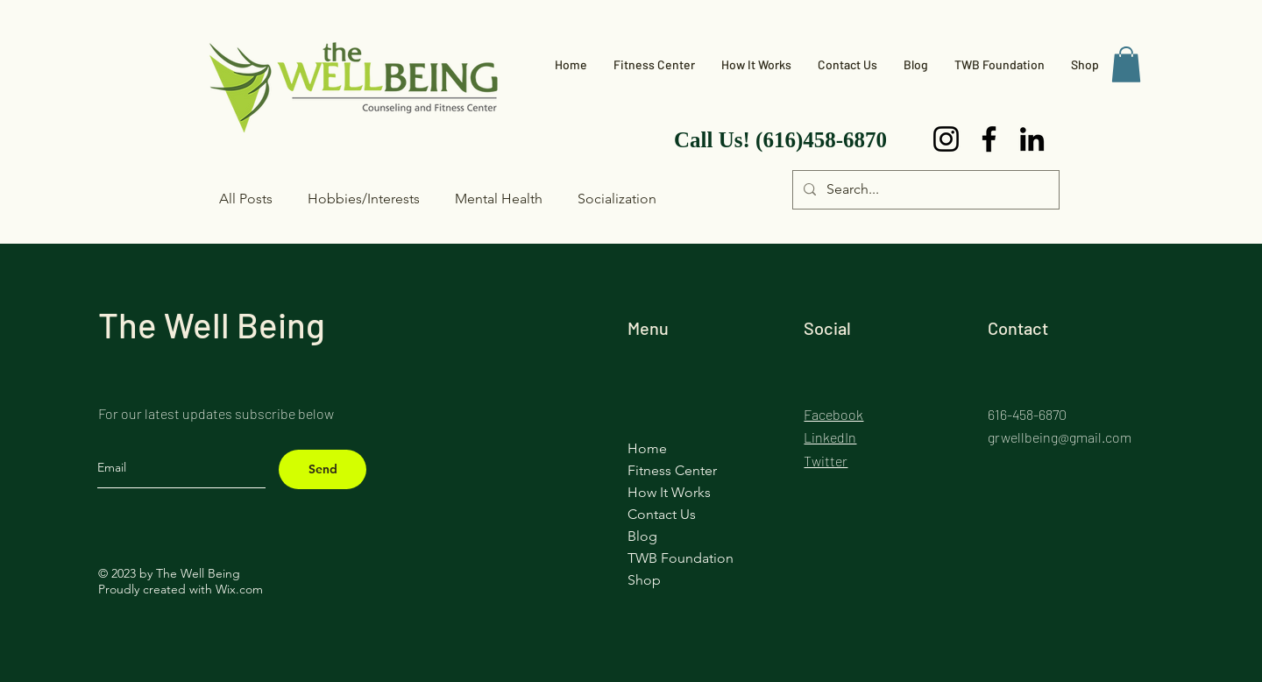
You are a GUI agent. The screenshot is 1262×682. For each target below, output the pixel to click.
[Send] (322, 469)
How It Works (669, 492)
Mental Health (498, 198)
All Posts (246, 198)
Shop (644, 580)
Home (647, 448)
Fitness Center (672, 470)
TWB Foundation (680, 558)
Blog (642, 536)
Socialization (617, 198)
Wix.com (239, 589)
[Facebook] (989, 139)
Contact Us (661, 514)
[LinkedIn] (1032, 139)
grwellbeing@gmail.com (1059, 437)
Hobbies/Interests (364, 198)
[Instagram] (946, 139)
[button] (1126, 64)
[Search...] (924, 190)
